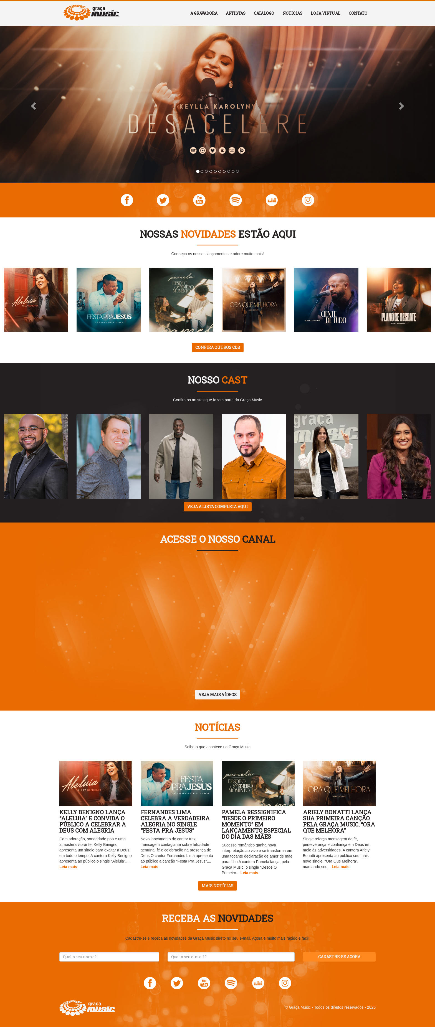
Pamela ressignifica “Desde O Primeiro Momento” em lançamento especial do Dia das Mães (256, 824)
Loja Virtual (325, 13)
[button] (32, 104)
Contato (358, 13)
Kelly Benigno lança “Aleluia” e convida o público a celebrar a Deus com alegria (92, 821)
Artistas (236, 13)
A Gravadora (204, 13)
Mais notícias (217, 885)
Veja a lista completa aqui (217, 506)
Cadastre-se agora (339, 956)
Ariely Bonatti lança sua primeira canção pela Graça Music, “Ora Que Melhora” (339, 821)
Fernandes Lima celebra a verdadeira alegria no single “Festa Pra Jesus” (175, 821)
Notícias (292, 13)
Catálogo (264, 13)
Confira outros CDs (217, 347)
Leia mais (68, 866)
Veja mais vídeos (218, 694)
